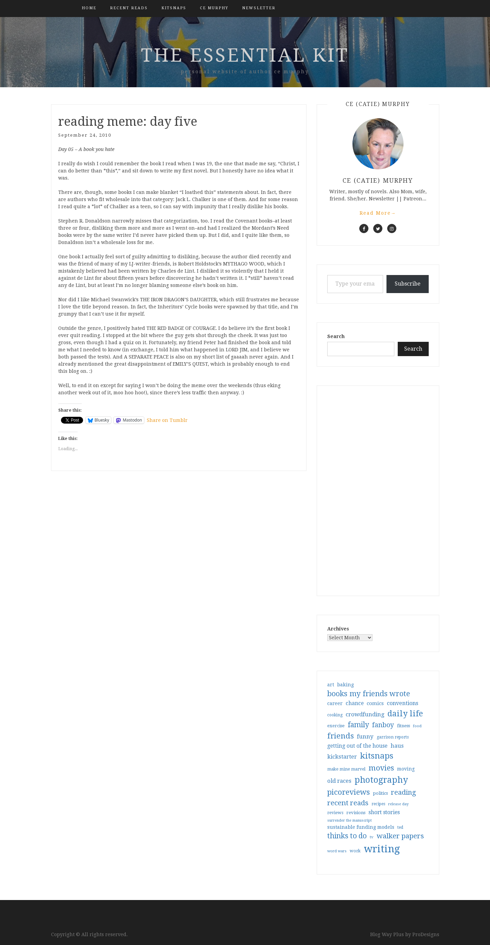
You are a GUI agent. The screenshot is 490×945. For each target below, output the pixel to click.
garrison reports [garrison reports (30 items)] (393, 737)
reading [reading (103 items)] (403, 792)
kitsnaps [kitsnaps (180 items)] (376, 756)
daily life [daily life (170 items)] (405, 713)
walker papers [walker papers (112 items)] (400, 836)
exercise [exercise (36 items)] (336, 725)
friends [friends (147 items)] (340, 735)
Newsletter (258, 8)
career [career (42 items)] (335, 703)
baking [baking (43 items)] (345, 684)
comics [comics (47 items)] (375, 703)
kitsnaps (173, 8)
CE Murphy (214, 8)
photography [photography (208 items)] (381, 780)
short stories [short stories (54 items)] (384, 812)
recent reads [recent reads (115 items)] (347, 803)
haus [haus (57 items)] (397, 746)
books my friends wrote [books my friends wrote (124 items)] (368, 693)
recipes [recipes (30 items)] (378, 804)
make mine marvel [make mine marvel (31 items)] (346, 769)
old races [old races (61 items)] (339, 781)
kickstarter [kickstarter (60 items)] (342, 756)
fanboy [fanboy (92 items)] (383, 725)
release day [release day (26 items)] (398, 804)
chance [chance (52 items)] (355, 703)
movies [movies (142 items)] (381, 767)
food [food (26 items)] (417, 726)
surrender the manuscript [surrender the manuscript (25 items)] (349, 820)
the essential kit (245, 55)
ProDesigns (425, 934)
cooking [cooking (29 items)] (335, 715)
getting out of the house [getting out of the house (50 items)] (357, 746)
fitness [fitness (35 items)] (403, 725)
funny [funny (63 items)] (365, 736)
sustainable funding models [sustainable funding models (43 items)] (360, 827)
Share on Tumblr (167, 420)
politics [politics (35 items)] (380, 793)
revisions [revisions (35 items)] (355, 812)
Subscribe (408, 283)
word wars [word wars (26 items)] (337, 851)
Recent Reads (129, 8)
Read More (378, 213)
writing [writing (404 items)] (382, 849)
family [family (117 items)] (358, 725)
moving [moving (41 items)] (406, 769)
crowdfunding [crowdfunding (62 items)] (365, 714)
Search (336, 336)
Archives (338, 628)
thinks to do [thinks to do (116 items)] (347, 836)
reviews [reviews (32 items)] (335, 812)
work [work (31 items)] (355, 851)
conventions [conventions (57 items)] (402, 703)
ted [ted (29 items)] (400, 827)
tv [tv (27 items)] (372, 837)
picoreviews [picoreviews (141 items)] (348, 792)
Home (89, 8)
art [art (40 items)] (330, 684)
